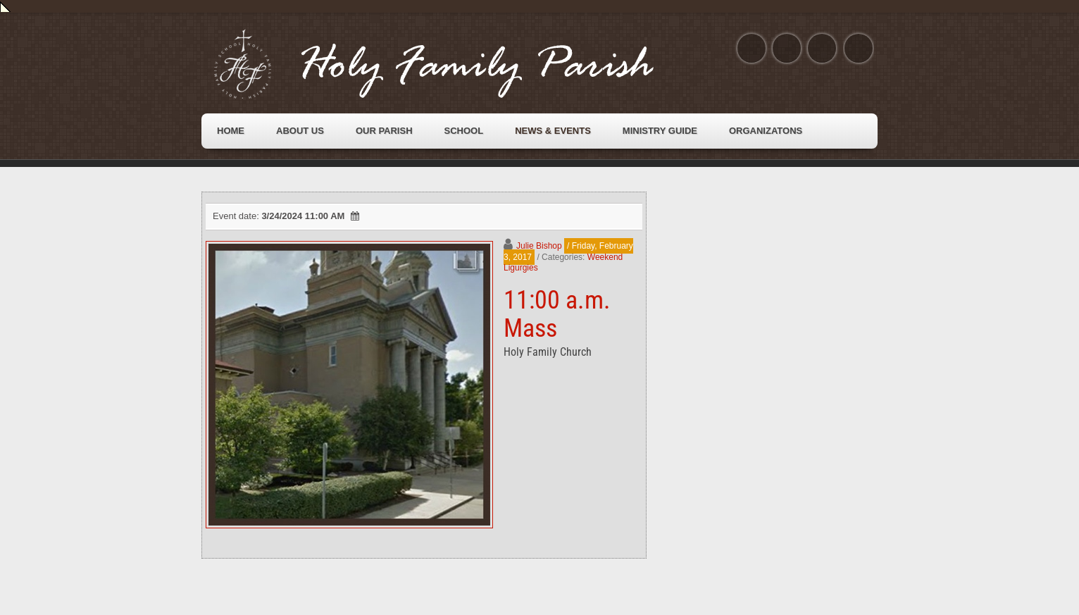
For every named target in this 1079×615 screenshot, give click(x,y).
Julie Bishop (539, 246)
